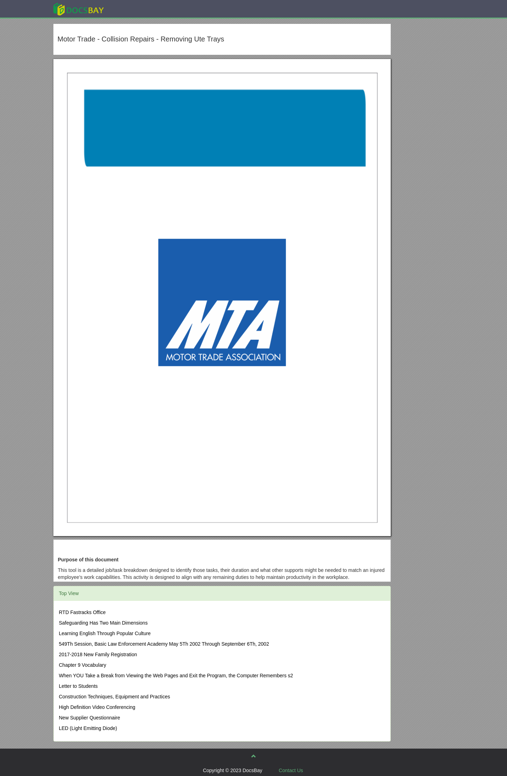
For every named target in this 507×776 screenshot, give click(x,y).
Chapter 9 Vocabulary (82, 665)
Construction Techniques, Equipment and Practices (114, 696)
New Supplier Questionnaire (89, 717)
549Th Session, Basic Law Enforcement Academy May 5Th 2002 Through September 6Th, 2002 (164, 644)
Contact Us (291, 770)
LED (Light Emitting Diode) (88, 728)
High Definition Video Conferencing (97, 707)
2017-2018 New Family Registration (98, 654)
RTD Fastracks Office (82, 612)
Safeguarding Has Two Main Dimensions (103, 623)
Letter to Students (78, 686)
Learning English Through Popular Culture (105, 633)
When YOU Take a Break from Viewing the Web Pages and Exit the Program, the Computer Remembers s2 (176, 675)
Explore (131, 9)
